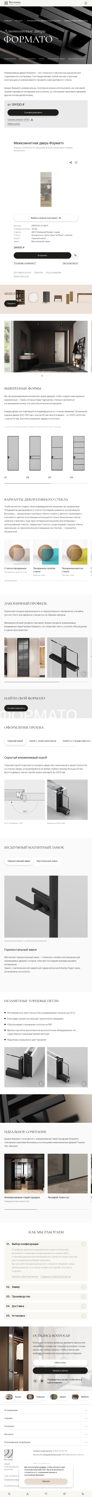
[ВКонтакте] (35, 1381)
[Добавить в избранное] (76, 162)
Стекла (41, 58)
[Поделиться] (70, 162)
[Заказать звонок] (75, 255)
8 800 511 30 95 (60, 1451)
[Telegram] (42, 1381)
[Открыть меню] (86, 3)
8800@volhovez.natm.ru (73, 1455)
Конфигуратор (10, 58)
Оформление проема (76, 58)
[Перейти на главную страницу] (12, 3)
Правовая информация (15, 1479)
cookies (42, 1467)
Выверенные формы (27, 58)
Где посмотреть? (70, 263)
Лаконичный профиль (56, 58)
